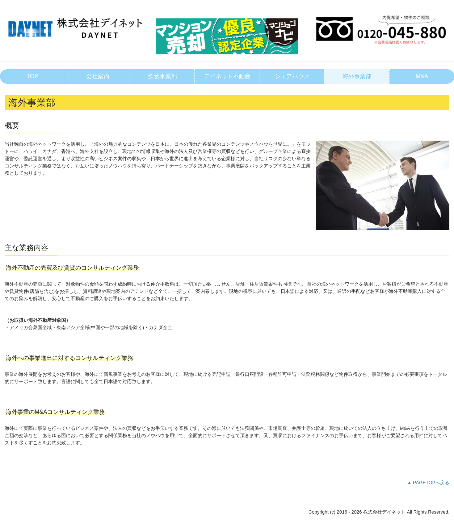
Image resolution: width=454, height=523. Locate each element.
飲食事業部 (162, 76)
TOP (32, 76)
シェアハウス (292, 76)
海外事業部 (356, 76)
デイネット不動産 (227, 76)
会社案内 (97, 76)
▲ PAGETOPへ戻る (428, 482)
